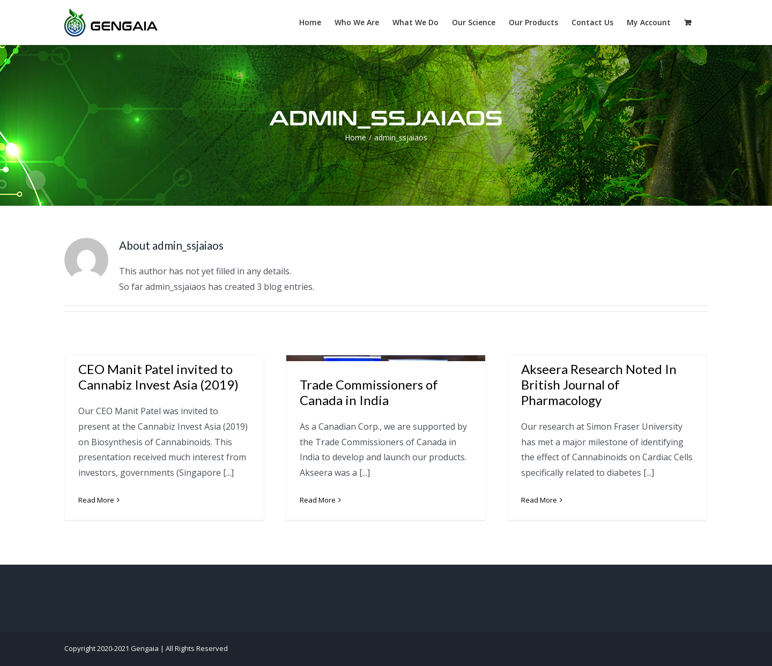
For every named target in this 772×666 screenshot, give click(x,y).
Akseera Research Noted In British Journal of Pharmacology (599, 384)
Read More (96, 500)
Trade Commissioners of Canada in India (369, 392)
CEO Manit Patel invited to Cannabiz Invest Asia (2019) (158, 376)
